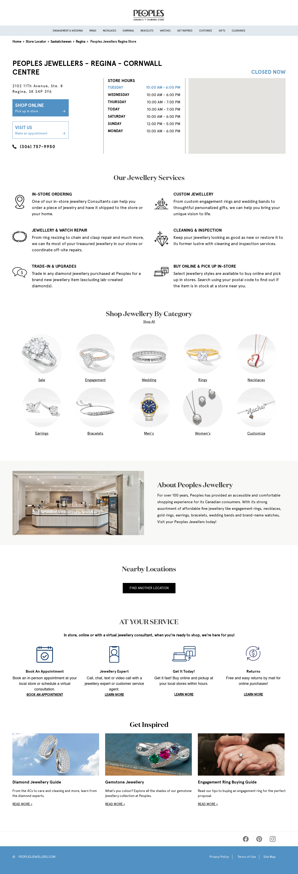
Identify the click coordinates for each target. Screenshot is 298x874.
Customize (205, 30)
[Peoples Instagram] (272, 839)
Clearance (238, 30)
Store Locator (36, 42)
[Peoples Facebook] (245, 839)
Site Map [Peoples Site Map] (269, 857)
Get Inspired (184, 30)
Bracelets (147, 30)
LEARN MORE (114, 695)
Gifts (222, 30)
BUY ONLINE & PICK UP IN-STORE (204, 266)
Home (16, 42)
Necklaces (109, 30)
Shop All (149, 322)
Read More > (22, 804)
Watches (165, 30)
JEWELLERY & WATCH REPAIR (59, 230)
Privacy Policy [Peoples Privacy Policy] (219, 857)
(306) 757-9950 (33, 147)
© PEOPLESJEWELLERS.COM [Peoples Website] (33, 857)
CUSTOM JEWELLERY (193, 194)
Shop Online (40, 108)
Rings (92, 30)
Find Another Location (149, 588)
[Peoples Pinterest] (259, 839)
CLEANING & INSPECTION (197, 230)
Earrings (128, 30)
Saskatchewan (60, 42)
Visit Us (40, 130)
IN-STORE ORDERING (52, 194)
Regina (80, 42)
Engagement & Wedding (68, 30)
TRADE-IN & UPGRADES (54, 266)
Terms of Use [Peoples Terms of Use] (247, 857)
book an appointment (44, 695)
